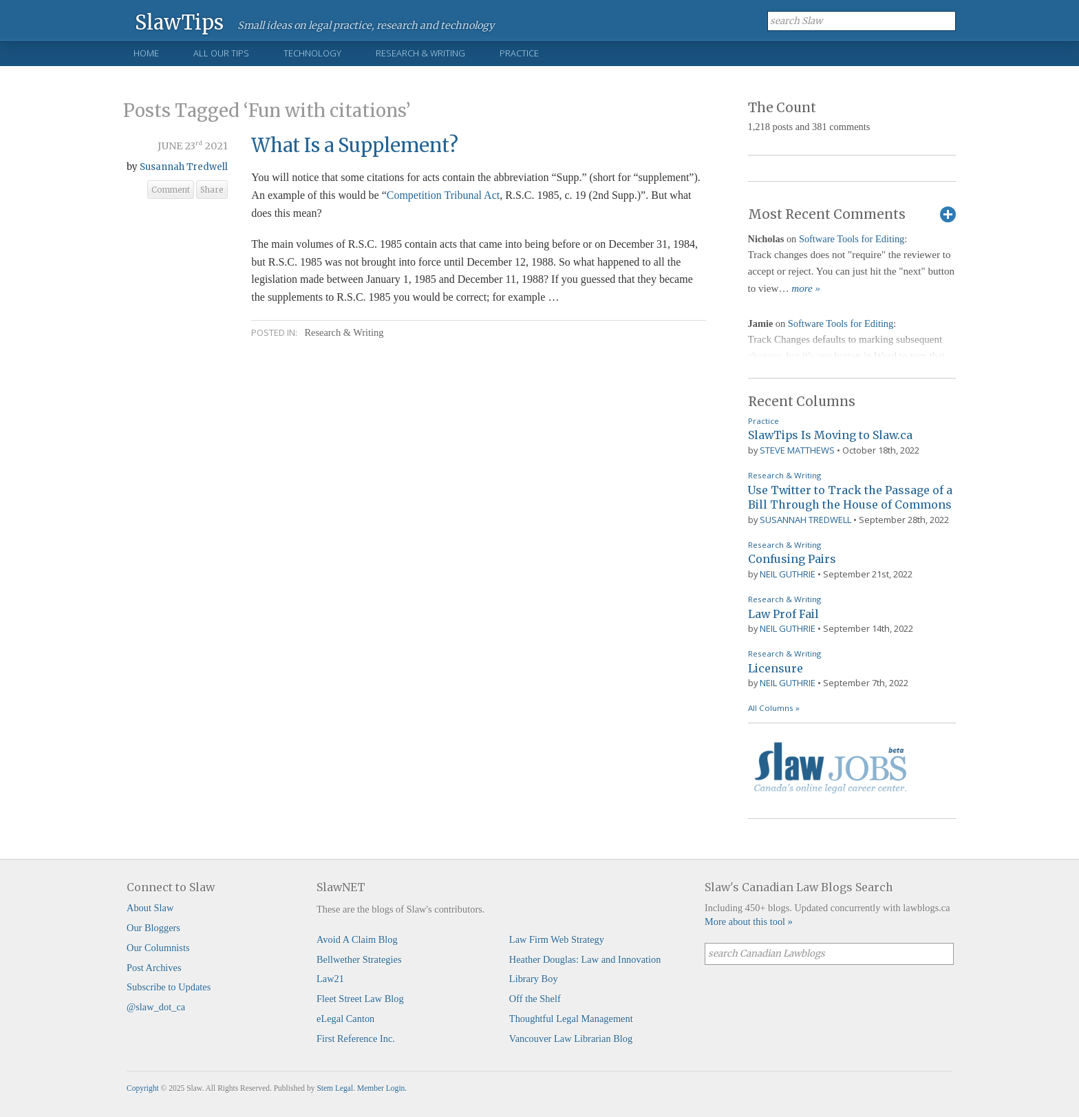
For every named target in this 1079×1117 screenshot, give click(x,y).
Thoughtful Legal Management (571, 1018)
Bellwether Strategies (359, 959)
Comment (170, 190)
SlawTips (179, 21)
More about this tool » (749, 921)
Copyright (143, 1088)
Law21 (330, 978)
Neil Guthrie (787, 574)
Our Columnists (158, 947)
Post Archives (154, 967)
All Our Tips (221, 53)
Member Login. (382, 1088)
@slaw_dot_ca (156, 1006)
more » (805, 288)
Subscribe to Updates (169, 986)
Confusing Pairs (792, 559)
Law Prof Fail (783, 614)
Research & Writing (420, 53)
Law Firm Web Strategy (556, 939)
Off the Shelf (535, 998)
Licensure (775, 668)
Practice (519, 53)
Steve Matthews (797, 450)
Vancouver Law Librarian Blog (570, 1038)
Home (146, 53)
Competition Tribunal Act (443, 195)
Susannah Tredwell (184, 167)
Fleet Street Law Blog (360, 998)
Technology (312, 53)
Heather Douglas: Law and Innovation (585, 959)
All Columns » (774, 708)
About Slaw (150, 907)
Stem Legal (335, 1088)
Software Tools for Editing (851, 238)
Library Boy (533, 978)
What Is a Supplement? (354, 145)
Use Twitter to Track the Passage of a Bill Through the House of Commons (850, 497)
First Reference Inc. (356, 1038)
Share (212, 190)
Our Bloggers (153, 927)
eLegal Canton (345, 1018)
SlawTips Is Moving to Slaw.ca (830, 435)
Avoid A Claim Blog (357, 939)
